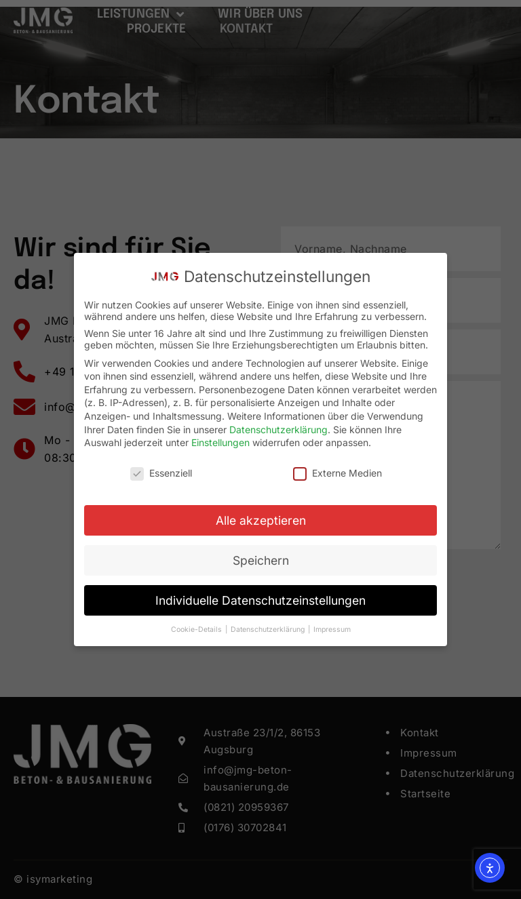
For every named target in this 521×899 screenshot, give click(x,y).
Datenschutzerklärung (278, 429)
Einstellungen (220, 442)
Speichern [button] (261, 560)
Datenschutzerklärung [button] (269, 629)
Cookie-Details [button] (197, 629)
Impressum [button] (332, 629)
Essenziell (161, 473)
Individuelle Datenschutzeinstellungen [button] (260, 600)
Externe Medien (337, 473)
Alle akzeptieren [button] (261, 520)
